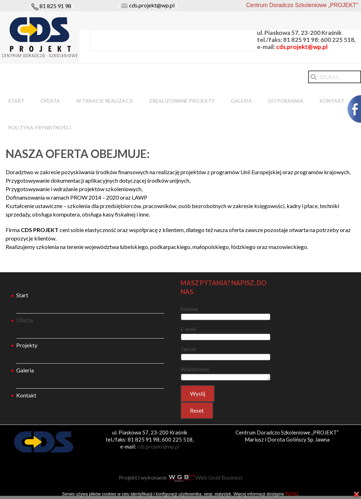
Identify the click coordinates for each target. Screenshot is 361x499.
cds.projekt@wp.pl (152, 5)
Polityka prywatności (39, 127)
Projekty (26, 345)
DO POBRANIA (285, 101)
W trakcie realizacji (104, 101)
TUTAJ (291, 494)
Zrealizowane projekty (182, 101)
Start (16, 101)
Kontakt (331, 101)
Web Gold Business (205, 477)
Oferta (50, 101)
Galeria (241, 101)
